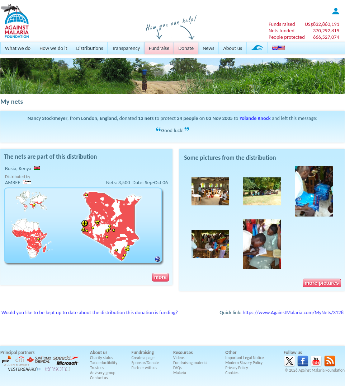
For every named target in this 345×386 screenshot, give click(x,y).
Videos (179, 357)
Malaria (179, 372)
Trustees (97, 367)
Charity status (101, 357)
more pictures (322, 283)
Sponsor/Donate (145, 362)
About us (232, 48)
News (208, 48)
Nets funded (281, 30)
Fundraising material (190, 362)
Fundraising (143, 352)
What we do (17, 48)
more (160, 277)
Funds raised (282, 24)
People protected (287, 37)
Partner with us (144, 367)
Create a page (143, 357)
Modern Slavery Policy (244, 362)
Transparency (126, 48)
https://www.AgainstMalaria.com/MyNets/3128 (293, 312)
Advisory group (102, 372)
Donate (186, 48)
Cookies (231, 372)
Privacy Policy (236, 367)
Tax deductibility (103, 362)
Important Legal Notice (244, 357)
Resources (183, 352)
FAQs (177, 367)
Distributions (89, 48)
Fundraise (159, 48)
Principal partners (17, 352)
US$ (322, 24)
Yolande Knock (255, 118)
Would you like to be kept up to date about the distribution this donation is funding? (89, 312)
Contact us (99, 377)
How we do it (53, 48)
